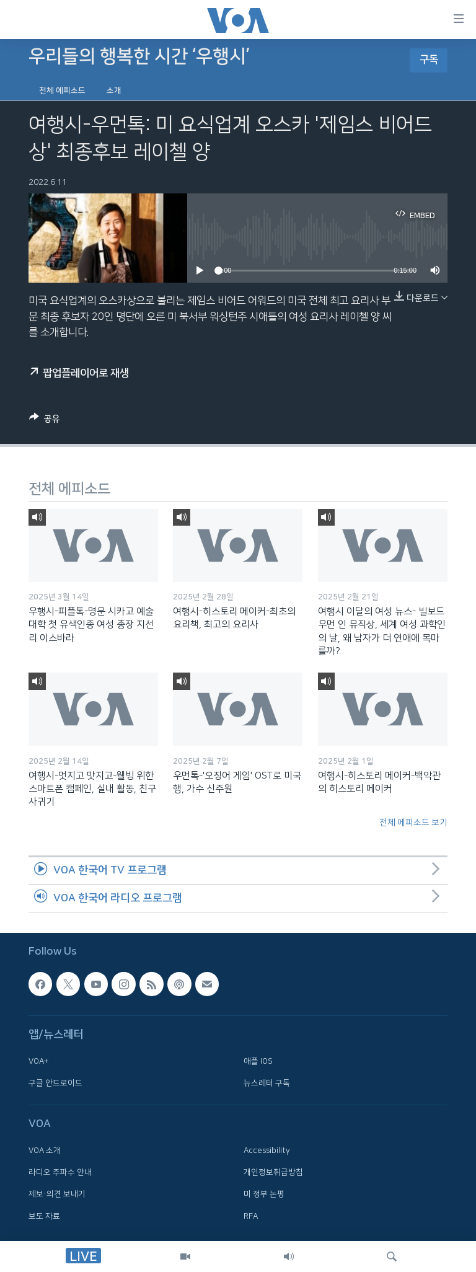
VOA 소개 (45, 1150)
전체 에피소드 (62, 90)
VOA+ (38, 1061)
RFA (251, 1216)
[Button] (44, 421)
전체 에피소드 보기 (413, 823)
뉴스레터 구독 (267, 1083)
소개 (114, 90)
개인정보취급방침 (273, 1172)
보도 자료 (44, 1216)
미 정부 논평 (264, 1194)
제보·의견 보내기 (57, 1194)
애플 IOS (258, 1061)
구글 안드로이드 (55, 1083)
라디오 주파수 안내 (60, 1172)
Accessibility (267, 1150)
